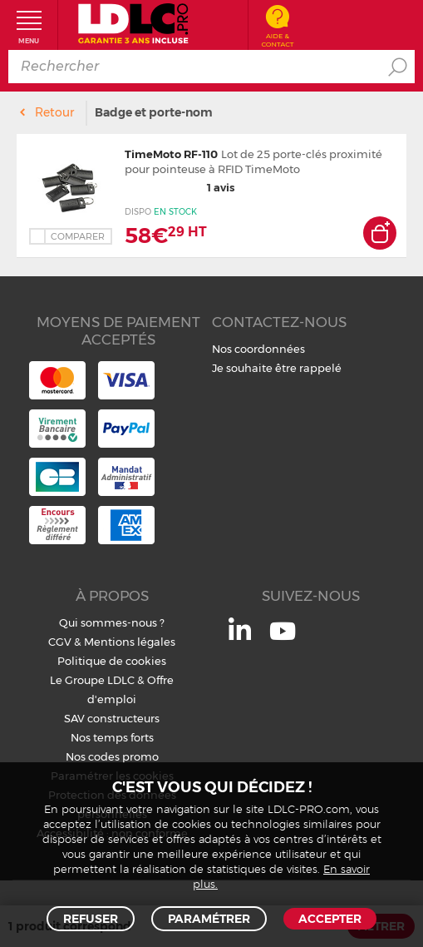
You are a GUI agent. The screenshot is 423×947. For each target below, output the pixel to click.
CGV (59, 641)
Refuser (90, 918)
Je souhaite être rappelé (277, 367)
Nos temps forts (112, 737)
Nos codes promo (112, 756)
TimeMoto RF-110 (171, 154)
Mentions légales (129, 641)
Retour (54, 112)
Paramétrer (209, 918)
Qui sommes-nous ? (112, 622)
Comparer (78, 236)
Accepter (330, 918)
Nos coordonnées (258, 348)
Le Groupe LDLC (92, 680)
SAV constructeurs (112, 718)
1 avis (179, 187)
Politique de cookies (111, 660)
